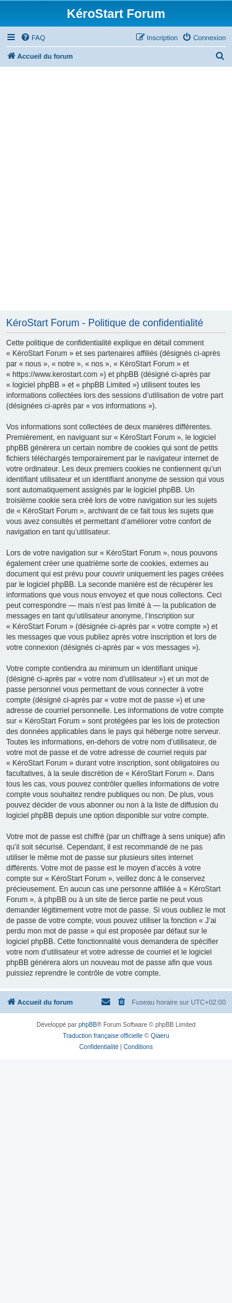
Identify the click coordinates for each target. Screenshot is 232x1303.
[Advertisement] (116, 189)
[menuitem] (32, 37)
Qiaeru (159, 1035)
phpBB (88, 1024)
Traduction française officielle (103, 1035)
